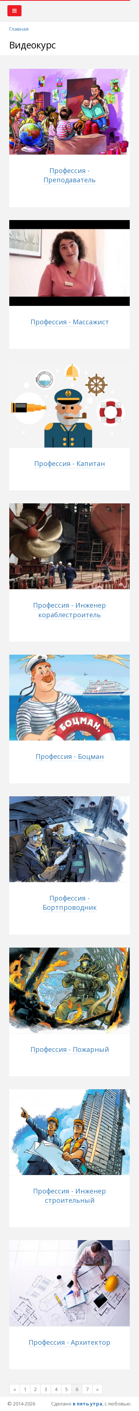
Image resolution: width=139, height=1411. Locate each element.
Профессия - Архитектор (69, 1342)
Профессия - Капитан (69, 463)
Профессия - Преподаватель (69, 175)
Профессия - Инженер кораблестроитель (69, 610)
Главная (19, 29)
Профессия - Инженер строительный (69, 1195)
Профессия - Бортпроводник (70, 903)
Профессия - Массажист (69, 321)
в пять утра (87, 1403)
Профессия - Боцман (70, 756)
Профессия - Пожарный (69, 1049)
